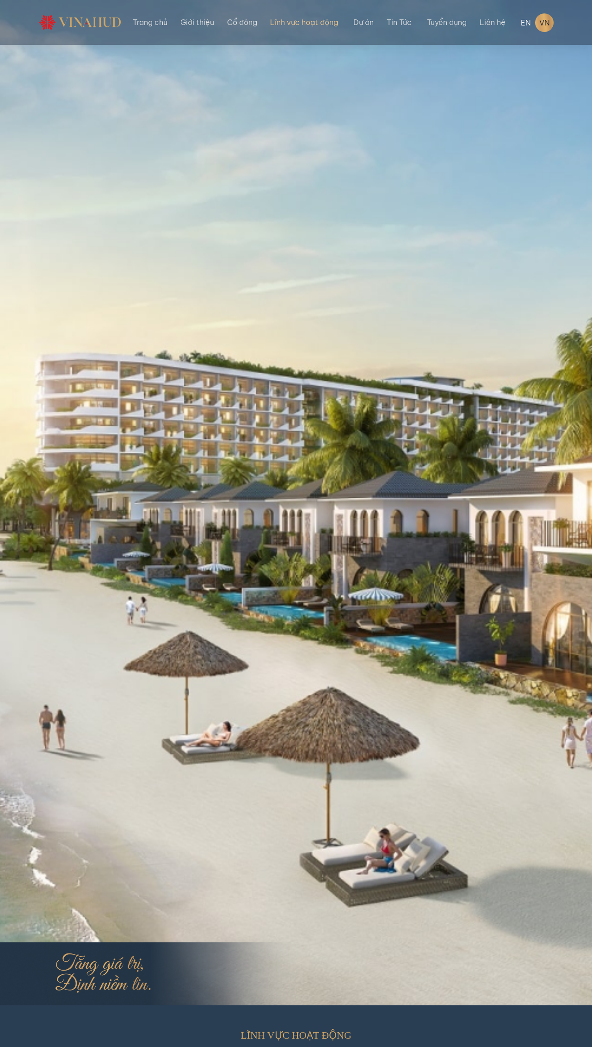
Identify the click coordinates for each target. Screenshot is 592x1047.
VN (544, 22)
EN (526, 22)
